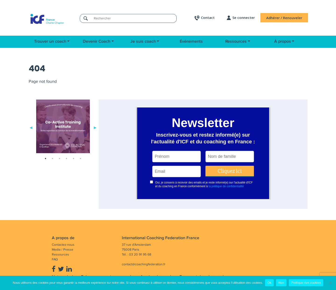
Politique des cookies (306, 282)
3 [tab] (59, 158)
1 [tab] (45, 158)
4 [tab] (66, 158)
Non (281, 282)
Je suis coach (143, 41)
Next (95, 127)
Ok (269, 282)
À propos (282, 41)
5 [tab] (73, 158)
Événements (191, 41)
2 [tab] (52, 158)
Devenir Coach (96, 41)
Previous (31, 127)
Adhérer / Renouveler (284, 17)
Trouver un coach (50, 41)
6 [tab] (80, 158)
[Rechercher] (133, 18)
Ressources (236, 41)
